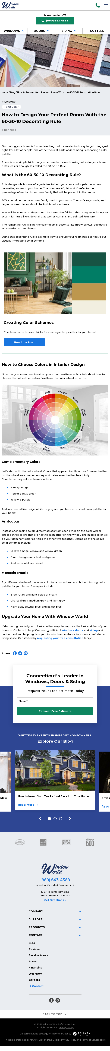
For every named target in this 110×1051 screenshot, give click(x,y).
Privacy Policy (66, 1027)
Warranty (35, 973)
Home (5, 92)
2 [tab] (55, 818)
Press (33, 961)
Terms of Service (90, 1040)
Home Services (60, 1033)
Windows (15, 31)
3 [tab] (60, 818)
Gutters (97, 31)
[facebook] (51, 1000)
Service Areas (38, 955)
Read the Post (24, 342)
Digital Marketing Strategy (34, 1033)
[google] (57, 1000)
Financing (35, 967)
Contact (37, 986)
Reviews (34, 949)
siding (94, 630)
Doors (42, 31)
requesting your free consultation (60, 638)
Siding (69, 31)
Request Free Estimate (55, 711)
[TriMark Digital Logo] (81, 1034)
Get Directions (55, 900)
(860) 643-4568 (55, 21)
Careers (34, 980)
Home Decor (11, 107)
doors (79, 630)
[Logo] (10, 5)
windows (68, 630)
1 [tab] (49, 818)
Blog (12, 92)
